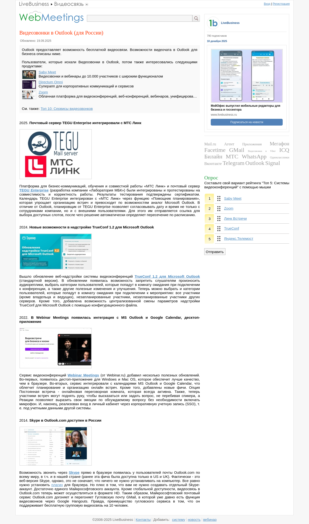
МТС (232, 156)
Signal (272, 163)
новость (194, 520)
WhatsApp (254, 156)
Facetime (214, 150)
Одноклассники (279, 157)
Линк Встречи (235, 218)
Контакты (143, 520)
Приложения (252, 144)
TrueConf (231, 228)
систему (178, 520)
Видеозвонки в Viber (262, 151)
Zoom (43, 92)
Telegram (233, 163)
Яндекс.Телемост (238, 238)
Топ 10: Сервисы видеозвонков (67, 108)
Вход (267, 4)
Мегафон (279, 144)
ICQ (284, 150)
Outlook (254, 163)
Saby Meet (47, 72)
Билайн (213, 156)
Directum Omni (51, 82)
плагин (57, 485)
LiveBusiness (230, 23)
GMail (236, 150)
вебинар (210, 520)
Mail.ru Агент (219, 144)
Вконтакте (213, 163)
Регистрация (281, 4)
